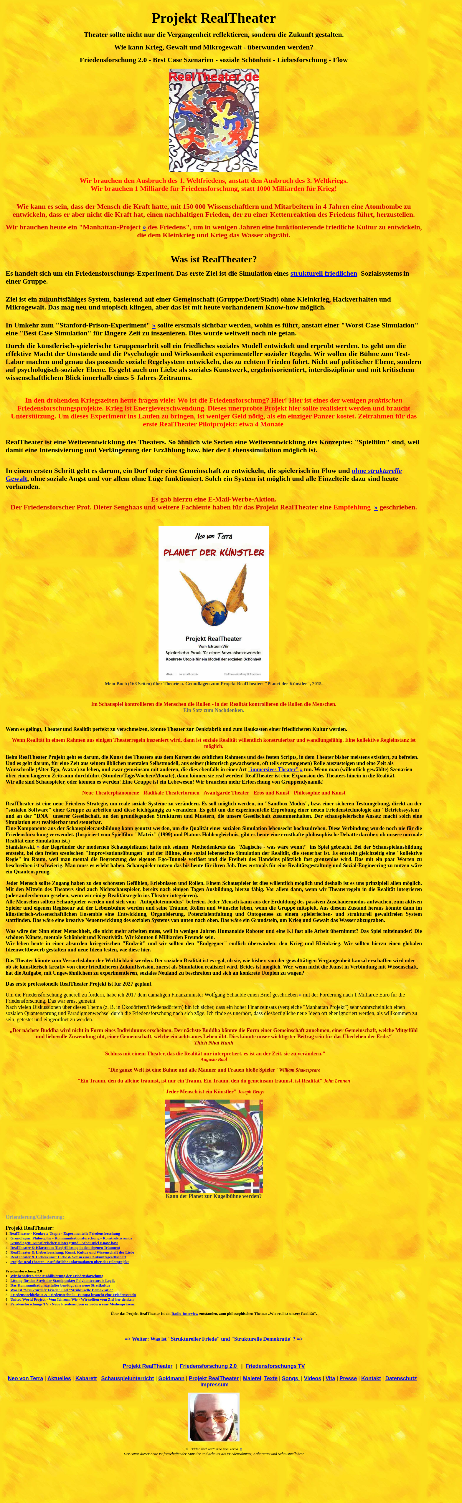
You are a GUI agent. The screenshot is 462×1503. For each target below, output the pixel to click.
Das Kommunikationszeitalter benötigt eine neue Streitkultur (60, 1285)
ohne (377, 470)
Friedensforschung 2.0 (209, 1366)
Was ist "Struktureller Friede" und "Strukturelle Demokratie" (61, 1290)
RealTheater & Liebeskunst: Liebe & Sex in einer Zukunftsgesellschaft (68, 1257)
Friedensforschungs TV (275, 1366)
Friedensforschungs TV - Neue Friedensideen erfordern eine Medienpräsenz (72, 1304)
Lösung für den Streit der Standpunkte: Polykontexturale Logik (62, 1280)
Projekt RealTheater (214, 1378)
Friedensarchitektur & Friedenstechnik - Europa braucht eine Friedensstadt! (73, 1294)
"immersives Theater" (273, 769)
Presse (348, 1378)
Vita (330, 1378)
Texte (271, 1378)
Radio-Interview (184, 1313)
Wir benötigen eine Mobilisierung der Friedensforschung (56, 1276)
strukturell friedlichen (324, 273)
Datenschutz (401, 1378)
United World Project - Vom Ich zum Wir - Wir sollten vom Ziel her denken (71, 1299)
